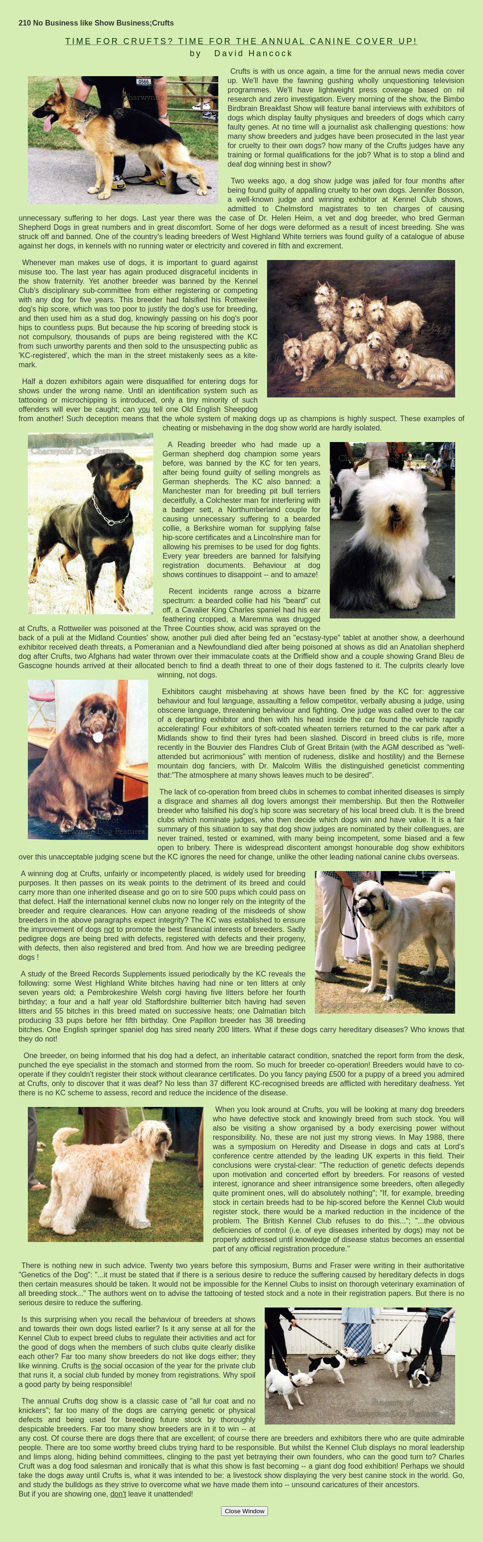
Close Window (244, 1511)
